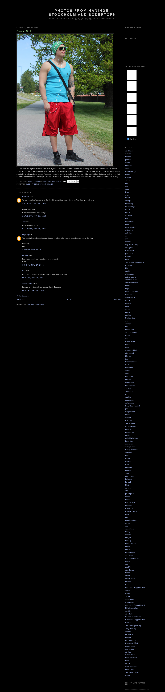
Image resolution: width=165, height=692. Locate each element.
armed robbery (130, 646)
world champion (131, 667)
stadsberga (129, 570)
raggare (128, 470)
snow (127, 195)
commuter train (131, 426)
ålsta (127, 347)
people (127, 212)
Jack (24, 222)
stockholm (129, 151)
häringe (128, 356)
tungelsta (128, 166)
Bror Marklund (130, 640)
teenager (128, 265)
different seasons (131, 291)
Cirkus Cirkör (130, 655)
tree (126, 183)
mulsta (127, 312)
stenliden (128, 652)
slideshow (129, 230)
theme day (129, 204)
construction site (131, 280)
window (128, 256)
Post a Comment (22, 296)
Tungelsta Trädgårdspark (134, 262)
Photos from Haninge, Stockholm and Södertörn (82, 12)
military (128, 379)
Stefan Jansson (28, 284)
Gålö (127, 365)
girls (126, 409)
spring (127, 180)
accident (128, 453)
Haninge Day (130, 318)
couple (127, 300)
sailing (127, 576)
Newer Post (20, 299)
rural (127, 224)
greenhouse (129, 382)
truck (127, 359)
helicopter (129, 479)
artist (127, 374)
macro (127, 198)
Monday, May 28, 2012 (33, 278)
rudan (127, 174)
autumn (128, 168)
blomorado (129, 376)
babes (127, 573)
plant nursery (130, 552)
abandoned (129, 353)
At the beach (130, 297)
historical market (131, 608)
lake (126, 218)
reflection (128, 233)
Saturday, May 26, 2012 (34, 203)
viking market (130, 447)
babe (127, 259)
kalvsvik (128, 482)
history (127, 344)
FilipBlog (25, 235)
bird (126, 268)
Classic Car (129, 251)
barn (127, 514)
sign (126, 321)
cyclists (128, 397)
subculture (129, 555)
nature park (129, 330)
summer (50, 184)
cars (127, 394)
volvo (127, 464)
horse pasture (130, 544)
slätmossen (129, 274)
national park (130, 502)
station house (130, 579)
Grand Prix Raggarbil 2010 (135, 605)
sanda (127, 523)
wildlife (127, 371)
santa (127, 584)
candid (127, 209)
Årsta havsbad (130, 227)
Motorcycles (129, 476)
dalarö (127, 415)
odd (126, 564)
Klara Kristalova (131, 658)
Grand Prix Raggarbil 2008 (135, 620)
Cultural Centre (131, 511)
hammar (128, 429)
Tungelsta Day (130, 629)
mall (126, 517)
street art (128, 294)
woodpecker (129, 602)
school (127, 336)
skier (127, 473)
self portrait (129, 403)
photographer (130, 385)
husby (127, 500)
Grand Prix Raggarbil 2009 (135, 587)
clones (127, 593)
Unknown (25, 196)
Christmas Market (131, 350)
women (128, 418)
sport (127, 526)
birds (127, 456)
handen (34, 184)
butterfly (128, 541)
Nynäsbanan (130, 341)
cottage (128, 324)
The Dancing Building (133, 626)
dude (28, 184)
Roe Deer (129, 420)
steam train (129, 599)
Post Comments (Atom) (35, 304)
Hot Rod (128, 623)
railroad (128, 582)
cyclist (127, 271)
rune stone (129, 444)
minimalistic (129, 634)
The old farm (130, 423)
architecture (129, 221)
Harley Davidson (131, 450)
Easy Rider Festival (132, 406)
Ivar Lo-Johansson (132, 558)
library (127, 532)
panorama (129, 253)
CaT (23, 271)
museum (128, 467)
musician (128, 315)
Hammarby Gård (131, 643)
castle (127, 459)
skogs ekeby (130, 412)
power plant (129, 494)
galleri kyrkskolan (131, 438)
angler (127, 561)
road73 (127, 567)
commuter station (131, 283)
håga (127, 289)
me (126, 327)
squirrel (128, 388)
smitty (127, 675)
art (126, 236)
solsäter (128, 611)
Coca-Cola (129, 508)
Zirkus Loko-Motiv (132, 672)
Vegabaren (129, 391)
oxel (126, 186)
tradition (128, 637)
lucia (127, 661)
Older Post (117, 299)
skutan (127, 596)
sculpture (128, 215)
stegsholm (129, 614)
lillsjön (127, 485)
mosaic (128, 549)
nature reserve (130, 277)
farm (127, 306)
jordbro (127, 192)
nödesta (128, 242)
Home (69, 299)
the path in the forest (133, 617)
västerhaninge (130, 171)
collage (128, 201)
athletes (128, 631)
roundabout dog (131, 520)
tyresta (127, 286)
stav (126, 338)
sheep (127, 497)
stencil (127, 664)
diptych (128, 303)
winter (127, 163)
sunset (127, 309)
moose (127, 546)
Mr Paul (25, 255)
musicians (129, 368)
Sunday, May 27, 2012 (33, 250)
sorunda (128, 488)
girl (126, 239)
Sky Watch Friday (131, 245)
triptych (128, 538)
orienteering (129, 649)
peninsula (129, 505)
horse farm (129, 441)
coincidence (129, 529)
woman (128, 177)
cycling (127, 435)
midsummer (129, 400)
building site (129, 432)
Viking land (129, 248)
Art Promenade (131, 333)
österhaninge (130, 207)
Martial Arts (129, 669)
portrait (42, 184)
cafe (127, 491)
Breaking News (131, 362)
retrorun (128, 535)
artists (127, 590)
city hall (128, 461)
